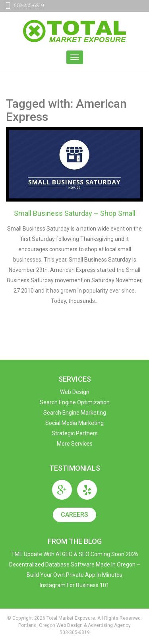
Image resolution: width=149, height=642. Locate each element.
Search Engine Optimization (75, 402)
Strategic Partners (75, 433)
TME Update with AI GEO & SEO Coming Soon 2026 (74, 554)
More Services (75, 443)
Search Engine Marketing (74, 412)
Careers (74, 514)
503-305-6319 (29, 5)
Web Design (74, 392)
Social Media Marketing (74, 423)
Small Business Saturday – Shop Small (74, 213)
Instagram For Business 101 (74, 585)
